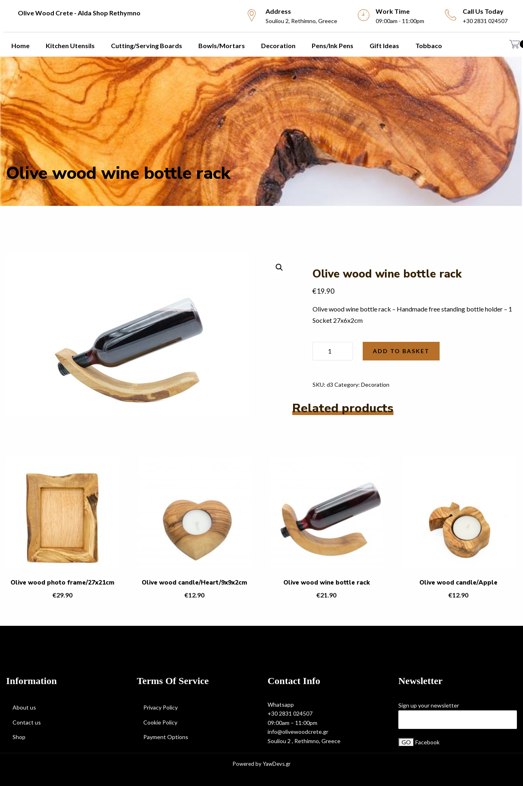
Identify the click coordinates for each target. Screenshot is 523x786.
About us (24, 707)
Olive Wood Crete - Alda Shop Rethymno (79, 13)
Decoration (278, 45)
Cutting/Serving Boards (146, 45)
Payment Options (165, 736)
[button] (279, 267)
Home (20, 45)
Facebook (427, 742)
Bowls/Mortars (221, 45)
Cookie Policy (160, 722)
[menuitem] (115, 13)
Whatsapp (281, 704)
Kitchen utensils (70, 45)
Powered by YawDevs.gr (262, 764)
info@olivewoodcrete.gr (298, 731)
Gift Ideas (384, 45)
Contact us (27, 722)
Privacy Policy (160, 707)
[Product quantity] (333, 351)
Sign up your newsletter (428, 705)
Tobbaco (428, 45)
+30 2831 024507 (290, 713)
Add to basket (401, 350)
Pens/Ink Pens (332, 45)
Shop (19, 736)
